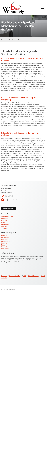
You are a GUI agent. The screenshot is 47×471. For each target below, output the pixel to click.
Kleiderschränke (5, 241)
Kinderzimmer (5, 224)
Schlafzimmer (5, 226)
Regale (3, 245)
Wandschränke (5, 248)
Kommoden (4, 243)
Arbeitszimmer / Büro (7, 216)
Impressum (4, 276)
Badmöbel (4, 235)
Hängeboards (4, 239)
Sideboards (4, 247)
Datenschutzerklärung (15, 276)
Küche (3, 222)
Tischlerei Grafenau (16, 39)
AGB (24, 276)
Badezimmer (4, 218)
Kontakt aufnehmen (8, 208)
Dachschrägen (5, 237)
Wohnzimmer (5, 228)
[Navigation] (43, 8)
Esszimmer (4, 220)
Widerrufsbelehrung (33, 276)
